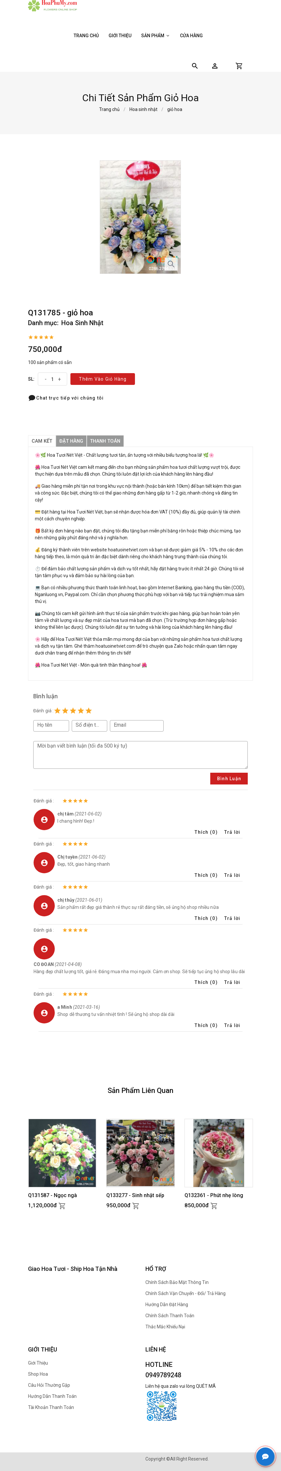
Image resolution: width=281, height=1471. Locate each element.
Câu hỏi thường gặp (49, 1385)
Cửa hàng (191, 35)
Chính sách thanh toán (169, 1315)
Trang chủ (86, 35)
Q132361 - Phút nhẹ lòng (214, 1195)
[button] (215, 66)
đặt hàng (71, 441)
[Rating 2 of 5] (65, 711)
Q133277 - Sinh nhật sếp (135, 1195)
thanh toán (107, 441)
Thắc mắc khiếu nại (165, 1326)
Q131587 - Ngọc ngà (52, 1195)
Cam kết (42, 441)
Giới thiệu (120, 35)
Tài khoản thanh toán (51, 1407)
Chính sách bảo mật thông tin (177, 1282)
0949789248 (163, 1375)
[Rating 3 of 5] (73, 711)
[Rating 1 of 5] (57, 711)
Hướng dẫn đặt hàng (166, 1304)
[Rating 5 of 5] (89, 711)
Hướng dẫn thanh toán (52, 1396)
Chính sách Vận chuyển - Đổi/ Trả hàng (185, 1293)
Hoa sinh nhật (143, 109)
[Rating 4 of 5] (81, 711)
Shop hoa (38, 1374)
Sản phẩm (155, 35)
